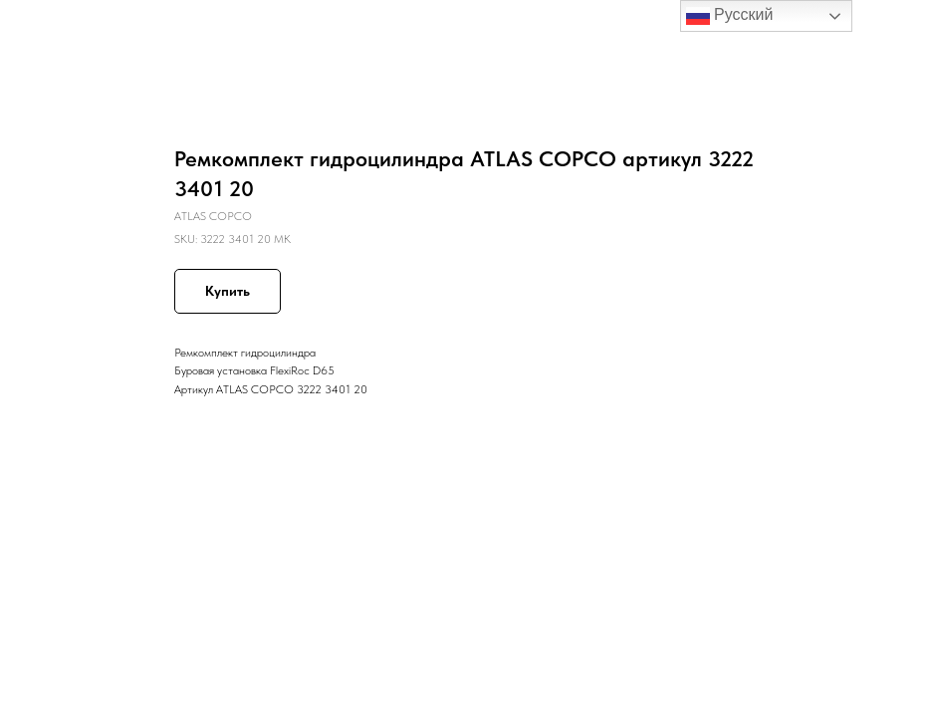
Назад (52, 29)
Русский (730, 16)
